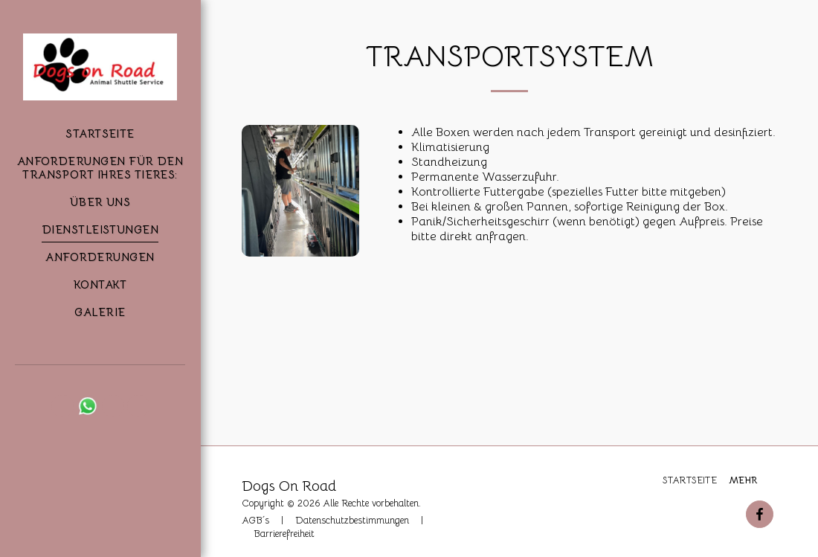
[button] (62, 406)
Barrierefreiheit (284, 534)
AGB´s (255, 521)
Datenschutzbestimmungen (352, 521)
